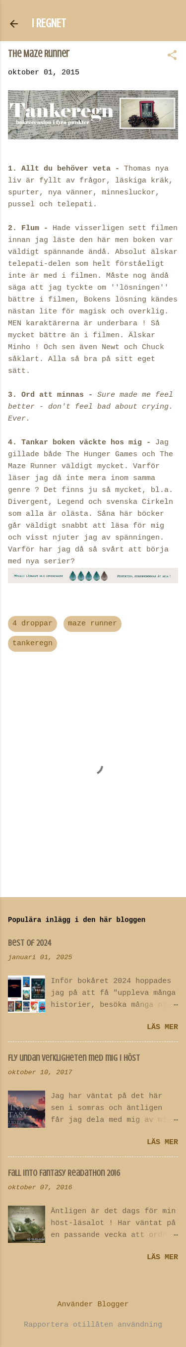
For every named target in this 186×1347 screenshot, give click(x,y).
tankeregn (32, 643)
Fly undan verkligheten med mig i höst (74, 1058)
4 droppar (32, 623)
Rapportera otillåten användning (93, 1325)
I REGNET (49, 23)
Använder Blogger (92, 1304)
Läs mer (162, 1027)
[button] (172, 56)
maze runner (92, 623)
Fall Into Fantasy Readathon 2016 (64, 1173)
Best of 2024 (30, 943)
